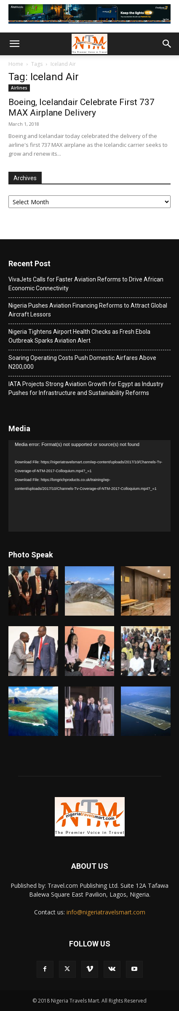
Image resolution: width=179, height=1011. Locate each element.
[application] (89, 486)
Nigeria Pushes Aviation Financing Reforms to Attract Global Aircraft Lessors (87, 310)
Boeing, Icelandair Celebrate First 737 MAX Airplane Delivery (81, 107)
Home (15, 64)
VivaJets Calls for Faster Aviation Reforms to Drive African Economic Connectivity (85, 284)
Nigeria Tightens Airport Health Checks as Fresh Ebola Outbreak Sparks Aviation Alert (79, 336)
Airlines (19, 88)
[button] (14, 43)
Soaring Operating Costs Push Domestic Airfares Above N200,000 (82, 362)
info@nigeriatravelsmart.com (106, 912)
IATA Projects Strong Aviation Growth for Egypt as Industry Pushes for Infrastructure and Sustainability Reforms (85, 388)
